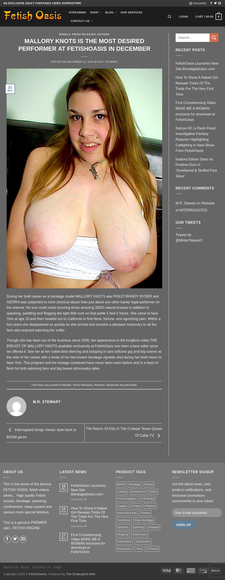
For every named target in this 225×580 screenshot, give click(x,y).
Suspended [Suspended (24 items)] (143, 541)
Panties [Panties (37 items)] (145, 513)
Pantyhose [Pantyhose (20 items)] (123, 520)
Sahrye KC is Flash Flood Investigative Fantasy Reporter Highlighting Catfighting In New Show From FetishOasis (195, 139)
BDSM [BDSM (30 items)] (121, 484)
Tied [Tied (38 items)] (138, 548)
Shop (95, 12)
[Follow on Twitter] (215, 3)
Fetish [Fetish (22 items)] (153, 491)
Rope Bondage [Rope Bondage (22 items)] (144, 520)
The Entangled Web (80, 574)
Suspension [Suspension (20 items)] (124, 548)
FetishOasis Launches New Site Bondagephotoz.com (197, 66)
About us (10, 567)
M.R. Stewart (108, 61)
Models (64, 34)
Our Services (131, 12)
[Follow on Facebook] (211, 3)
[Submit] (214, 37)
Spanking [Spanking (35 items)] (138, 527)
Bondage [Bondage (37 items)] (135, 484)
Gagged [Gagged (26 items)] (122, 505)
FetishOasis (38, 574)
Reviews (104, 34)
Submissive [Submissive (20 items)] (124, 541)
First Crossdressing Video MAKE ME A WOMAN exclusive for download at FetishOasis (196, 111)
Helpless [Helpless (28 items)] (150, 505)
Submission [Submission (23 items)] (139, 534)
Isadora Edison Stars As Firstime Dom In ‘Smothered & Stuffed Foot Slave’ (196, 167)
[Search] (169, 17)
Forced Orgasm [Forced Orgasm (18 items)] (127, 498)
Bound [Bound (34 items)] (149, 484)
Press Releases (84, 34)
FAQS (58, 567)
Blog (110, 12)
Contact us (82, 21)
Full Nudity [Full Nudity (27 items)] (147, 498)
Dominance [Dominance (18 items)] (138, 491)
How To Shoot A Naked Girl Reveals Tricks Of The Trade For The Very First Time (197, 86)
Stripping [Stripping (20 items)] (122, 534)
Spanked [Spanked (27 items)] (122, 527)
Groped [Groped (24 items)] (136, 505)
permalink (131, 385)
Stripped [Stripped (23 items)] (154, 527)
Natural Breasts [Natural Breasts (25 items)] (126, 513)
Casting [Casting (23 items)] (122, 491)
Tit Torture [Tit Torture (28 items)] (152, 548)
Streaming (77, 12)
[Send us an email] (219, 3)
